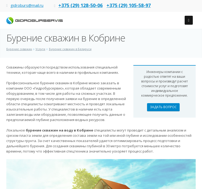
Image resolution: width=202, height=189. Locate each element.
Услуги (40, 49)
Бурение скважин (19, 49)
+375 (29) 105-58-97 (129, 5)
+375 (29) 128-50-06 (80, 5)
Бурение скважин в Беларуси (70, 49)
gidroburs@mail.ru (27, 5)
